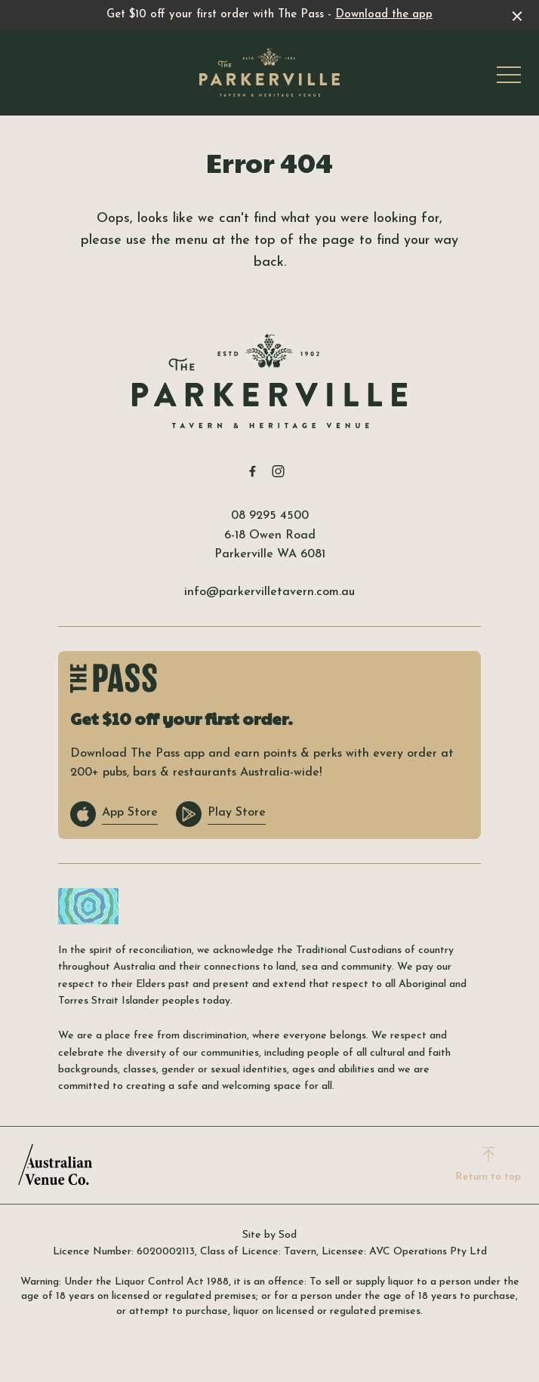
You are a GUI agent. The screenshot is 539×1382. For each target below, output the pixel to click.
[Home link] (269, 72)
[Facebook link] (252, 471)
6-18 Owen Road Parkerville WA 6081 (269, 545)
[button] (509, 78)
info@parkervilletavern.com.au (269, 592)
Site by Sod (269, 1235)
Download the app (384, 14)
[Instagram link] (277, 471)
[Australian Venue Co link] (55, 1164)
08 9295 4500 (270, 516)
